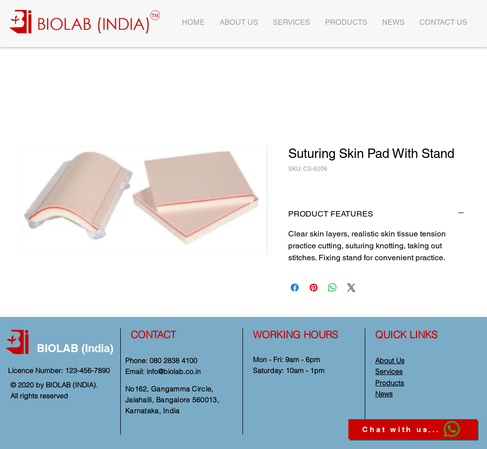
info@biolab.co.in (174, 371)
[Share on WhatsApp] (332, 288)
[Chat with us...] (412, 429)
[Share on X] (351, 288)
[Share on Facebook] (295, 288)
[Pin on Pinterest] (314, 288)
